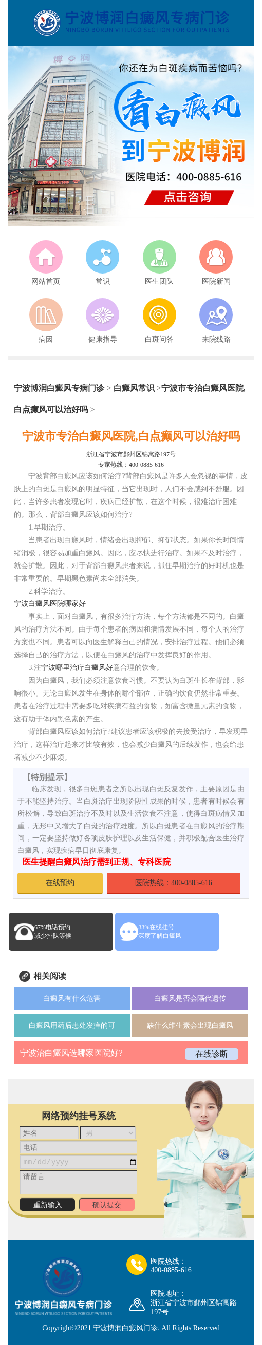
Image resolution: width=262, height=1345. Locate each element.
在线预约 (60, 883)
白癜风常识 (134, 388)
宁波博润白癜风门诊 (125, 1328)
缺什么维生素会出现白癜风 (190, 1025)
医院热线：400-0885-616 (173, 883)
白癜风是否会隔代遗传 (190, 998)
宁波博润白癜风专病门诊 (60, 388)
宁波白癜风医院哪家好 (50, 603)
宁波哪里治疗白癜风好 (77, 667)
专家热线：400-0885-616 (131, 464)
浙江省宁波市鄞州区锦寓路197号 (131, 454)
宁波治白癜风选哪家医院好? (71, 1052)
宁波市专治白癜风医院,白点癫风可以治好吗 (131, 436)
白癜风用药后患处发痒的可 (72, 1025)
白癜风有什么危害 (72, 998)
